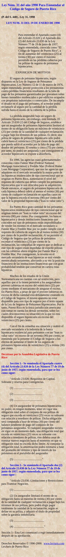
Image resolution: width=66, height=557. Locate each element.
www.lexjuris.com (54, 543)
